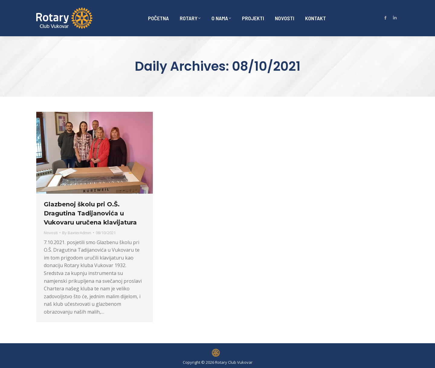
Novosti (51, 232)
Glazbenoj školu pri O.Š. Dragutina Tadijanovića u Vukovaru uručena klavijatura (90, 213)
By (76, 232)
